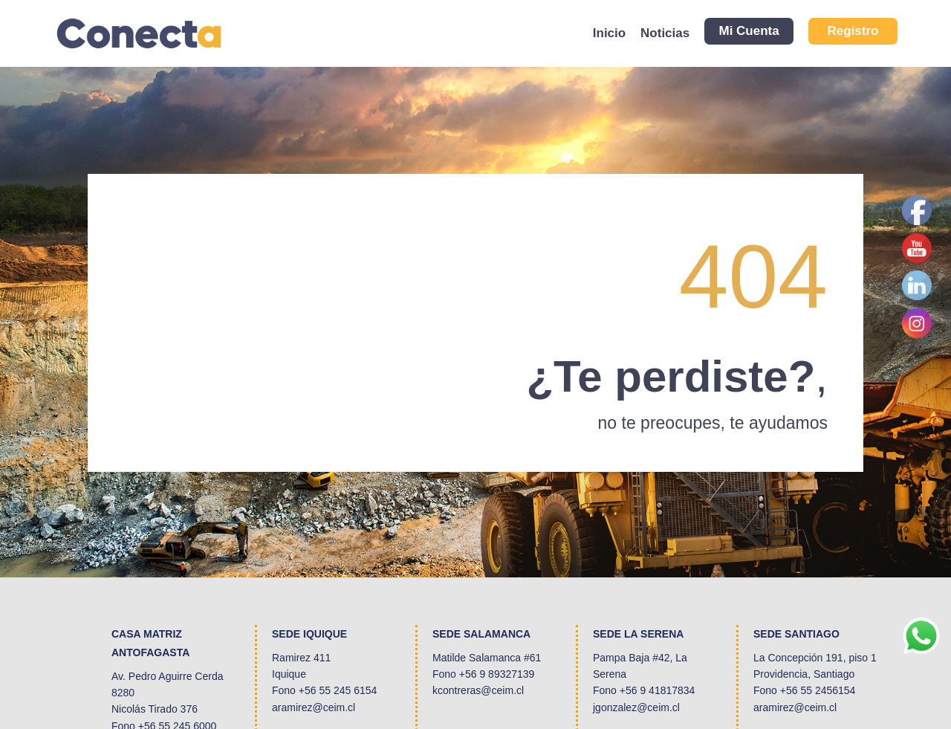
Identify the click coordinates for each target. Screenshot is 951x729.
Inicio (609, 33)
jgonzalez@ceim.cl (636, 707)
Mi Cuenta (748, 31)
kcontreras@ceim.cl (478, 690)
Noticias (664, 33)
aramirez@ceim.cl (313, 707)
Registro (853, 31)
